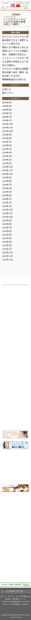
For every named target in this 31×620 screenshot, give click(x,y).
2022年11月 (7, 256)
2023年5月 (7, 235)
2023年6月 (7, 231)
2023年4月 (7, 238)
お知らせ (6, 89)
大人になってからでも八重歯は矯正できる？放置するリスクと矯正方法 (15, 40)
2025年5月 (7, 149)
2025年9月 (7, 135)
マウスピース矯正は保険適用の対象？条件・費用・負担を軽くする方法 (15, 72)
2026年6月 (7, 102)
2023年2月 (7, 245)
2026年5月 (7, 106)
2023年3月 (7, 242)
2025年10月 (7, 131)
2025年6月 (7, 145)
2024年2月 (7, 202)
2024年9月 (7, 177)
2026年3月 (7, 113)
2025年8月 (7, 138)
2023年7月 (7, 227)
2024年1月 (7, 206)
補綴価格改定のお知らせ (14, 79)
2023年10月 (7, 217)
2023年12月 (7, 210)
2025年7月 (7, 142)
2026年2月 (7, 117)
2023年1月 (7, 249)
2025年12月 (7, 124)
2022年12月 (7, 252)
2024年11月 (7, 170)
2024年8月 (7, 181)
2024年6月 (7, 188)
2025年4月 (7, 152)
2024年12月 (7, 167)
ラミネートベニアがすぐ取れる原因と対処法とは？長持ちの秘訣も (15, 61)
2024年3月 (7, 199)
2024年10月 (7, 174)
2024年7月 (7, 185)
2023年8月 (7, 224)
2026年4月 (7, 110)
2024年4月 (7, 195)
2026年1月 (7, 120)
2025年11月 (7, 127)
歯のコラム (7, 93)
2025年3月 (7, 156)
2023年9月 (7, 220)
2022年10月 (7, 260)
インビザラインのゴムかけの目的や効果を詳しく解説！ (14, 22)
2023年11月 (7, 213)
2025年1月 (7, 163)
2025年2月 (7, 160)
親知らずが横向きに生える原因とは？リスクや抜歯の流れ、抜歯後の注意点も (15, 51)
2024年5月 (7, 192)
